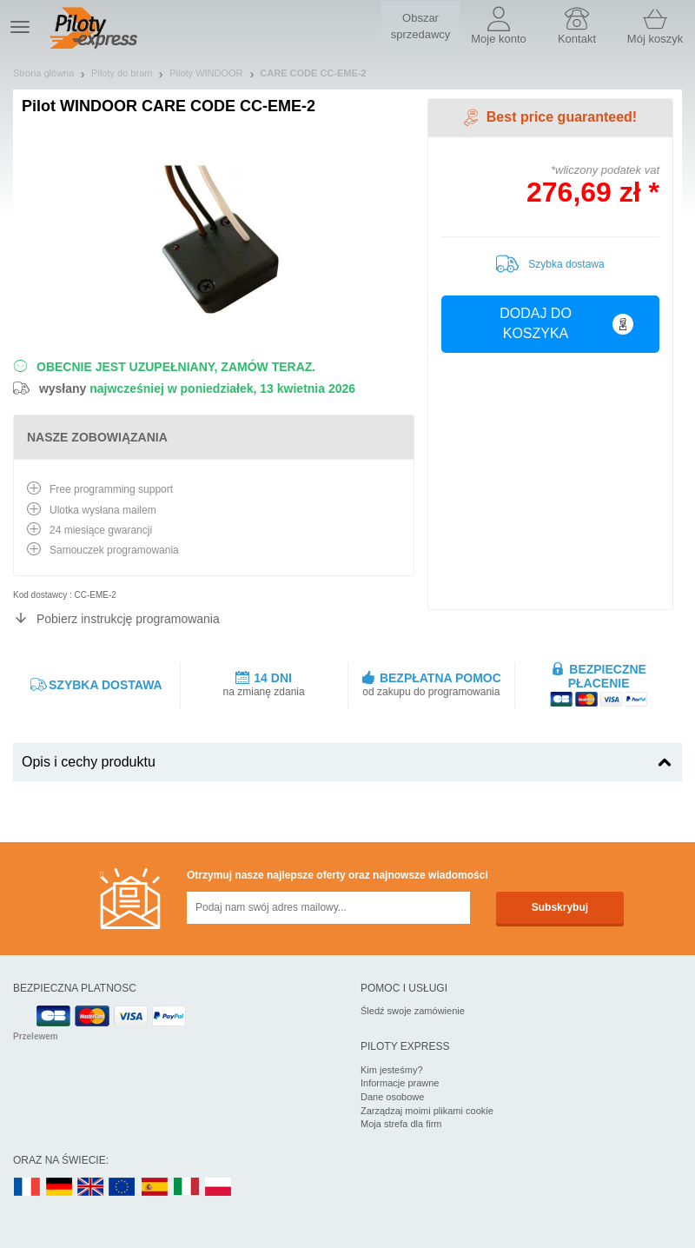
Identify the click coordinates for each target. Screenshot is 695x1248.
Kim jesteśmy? (392, 1070)
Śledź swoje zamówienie (413, 1011)
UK (91, 1187)
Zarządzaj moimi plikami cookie (427, 1110)
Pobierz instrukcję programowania (128, 619)
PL (219, 1187)
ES (155, 1187)
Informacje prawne (400, 1083)
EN (122, 1187)
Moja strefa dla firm (401, 1124)
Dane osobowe (392, 1097)
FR (27, 1187)
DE (59, 1187)
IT (187, 1187)
